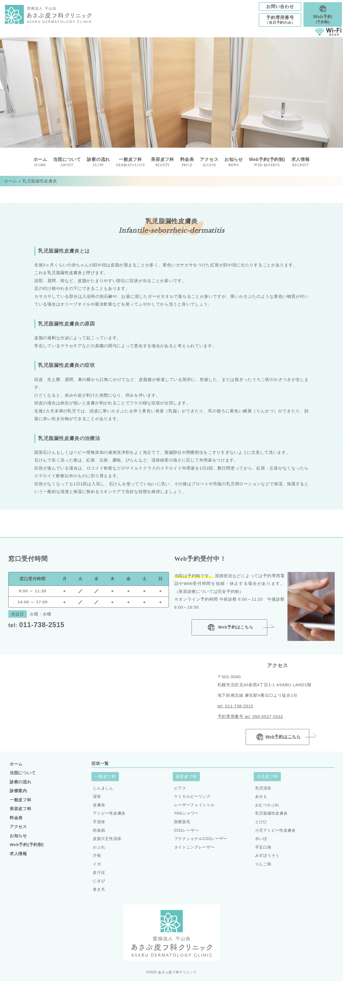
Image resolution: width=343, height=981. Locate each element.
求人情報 (300, 162)
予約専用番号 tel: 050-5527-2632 (250, 716)
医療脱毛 (182, 822)
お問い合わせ (280, 6)
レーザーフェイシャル (194, 805)
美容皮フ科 (21, 808)
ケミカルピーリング (192, 796)
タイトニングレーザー (194, 847)
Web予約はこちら (229, 627)
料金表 (16, 817)
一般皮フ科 (21, 799)
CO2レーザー (186, 830)
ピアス (180, 788)
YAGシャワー (186, 813)
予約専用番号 (280, 20)
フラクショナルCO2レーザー (200, 838)
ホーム (10, 181)
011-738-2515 (36, 625)
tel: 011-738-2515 (235, 706)
